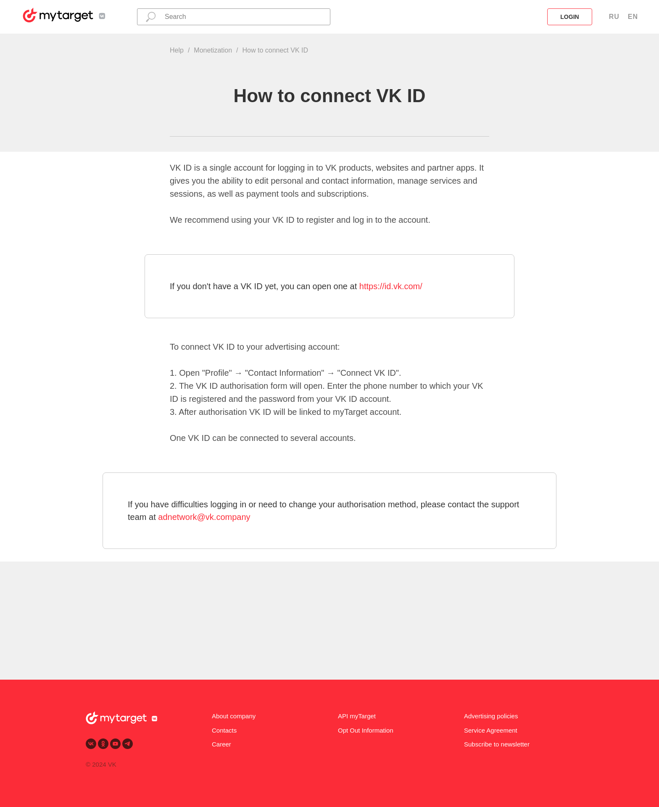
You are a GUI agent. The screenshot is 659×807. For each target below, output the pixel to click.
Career (221, 744)
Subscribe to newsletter (497, 744)
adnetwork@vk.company (204, 517)
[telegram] (127, 743)
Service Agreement (490, 730)
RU (614, 16)
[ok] (103, 743)
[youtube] (115, 743)
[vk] (91, 743)
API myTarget (357, 716)
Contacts (224, 730)
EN (633, 16)
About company (234, 716)
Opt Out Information (365, 730)
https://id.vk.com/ (390, 286)
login (569, 16)
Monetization (213, 50)
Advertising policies (491, 716)
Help (177, 50)
